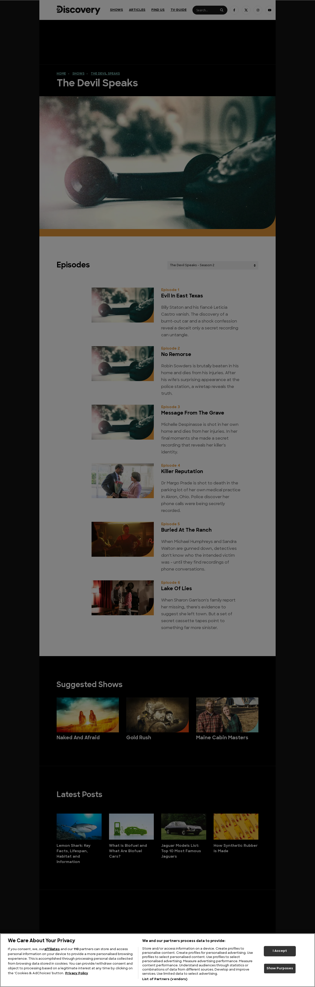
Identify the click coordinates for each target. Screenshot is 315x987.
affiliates (52, 949)
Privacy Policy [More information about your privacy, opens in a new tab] (76, 973)
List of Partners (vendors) (164, 979)
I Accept (280, 951)
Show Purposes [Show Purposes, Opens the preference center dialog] (280, 968)
